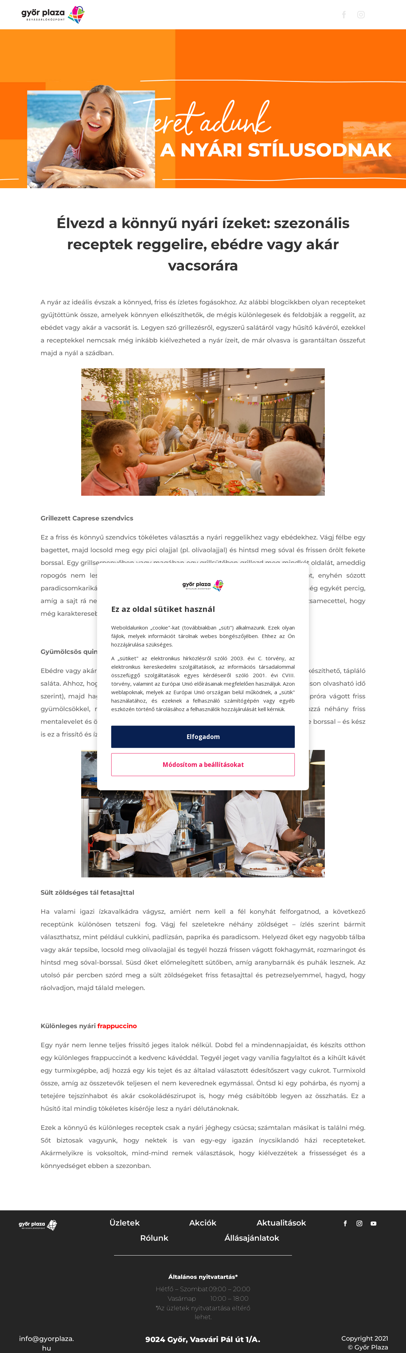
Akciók (185, 15)
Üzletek (154, 15)
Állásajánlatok (252, 1238)
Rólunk (215, 15)
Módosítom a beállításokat (203, 765)
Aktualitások (281, 1223)
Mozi (278, 15)
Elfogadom (203, 737)
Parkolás (249, 15)
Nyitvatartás (314, 15)
